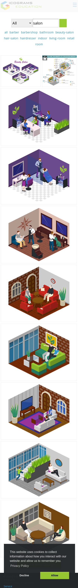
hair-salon (11, 38)
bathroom (46, 32)
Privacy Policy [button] (19, 565)
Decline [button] (24, 575)
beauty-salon (64, 32)
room (39, 44)
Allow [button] (54, 575)
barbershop (29, 32)
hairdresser (28, 38)
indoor (42, 38)
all (6, 32)
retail (70, 38)
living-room (57, 38)
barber (14, 32)
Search (63, 23)
